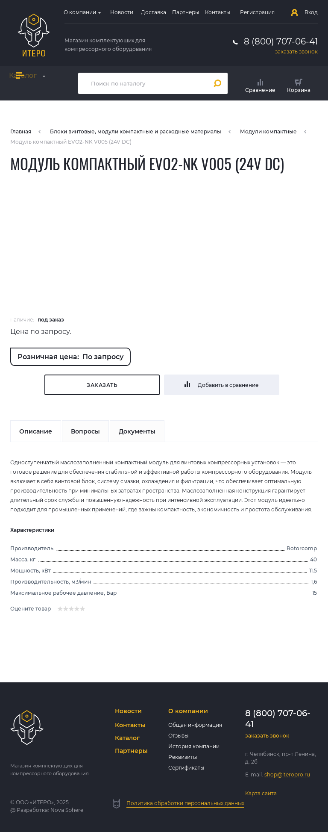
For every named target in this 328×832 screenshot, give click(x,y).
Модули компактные (268, 131)
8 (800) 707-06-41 (281, 41)
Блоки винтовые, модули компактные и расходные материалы (135, 131)
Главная (20, 131)
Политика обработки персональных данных (185, 803)
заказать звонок (296, 51)
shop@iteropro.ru (287, 774)
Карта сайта (261, 793)
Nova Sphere (66, 810)
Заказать (102, 385)
